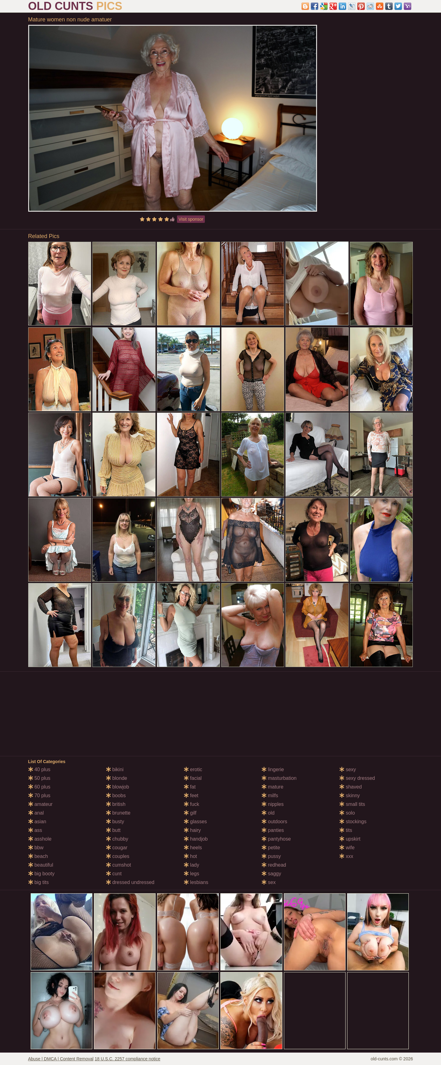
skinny (349, 795)
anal (36, 812)
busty (115, 821)
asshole (40, 839)
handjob (196, 839)
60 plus (39, 786)
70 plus (39, 795)
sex (269, 882)
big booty (41, 873)
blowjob (117, 786)
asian (37, 821)
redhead (274, 865)
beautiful (40, 865)
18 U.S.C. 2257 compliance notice (128, 1058)
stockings (352, 821)
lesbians (196, 882)
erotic (193, 769)
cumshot (118, 865)
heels (193, 847)
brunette (118, 812)
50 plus (39, 778)
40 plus (39, 769)
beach (38, 856)
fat (190, 786)
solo (347, 812)
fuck (191, 804)
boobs (116, 795)
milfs (270, 795)
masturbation (279, 778)
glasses (195, 821)
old (268, 812)
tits (345, 830)
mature (272, 786)
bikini (115, 769)
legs (191, 873)
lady (191, 865)
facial (193, 778)
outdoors (274, 821)
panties (273, 830)
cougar (116, 847)
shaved (350, 786)
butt (113, 830)
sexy (347, 769)
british (116, 804)
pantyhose (276, 839)
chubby (117, 839)
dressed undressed (130, 882)
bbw (36, 847)
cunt (114, 873)
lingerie (273, 769)
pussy (271, 856)
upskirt (349, 839)
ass (35, 830)
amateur (40, 804)
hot (190, 856)
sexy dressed (357, 778)
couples (118, 856)
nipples (273, 804)
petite (271, 847)
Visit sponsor (191, 219)
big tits (38, 882)
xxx (346, 856)
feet (191, 795)
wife (347, 847)
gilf (190, 812)
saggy (271, 873)
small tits (352, 804)
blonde (116, 778)
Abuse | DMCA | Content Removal (61, 1058)
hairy (192, 830)
